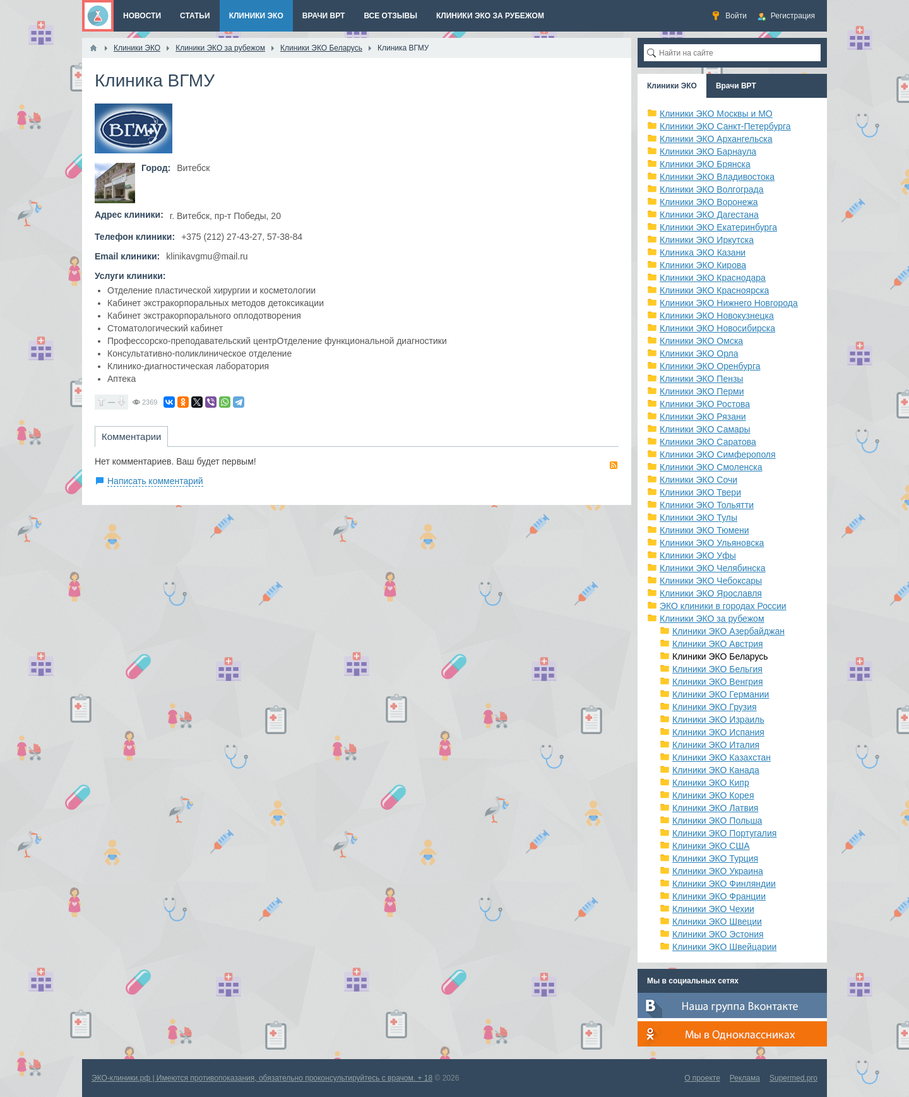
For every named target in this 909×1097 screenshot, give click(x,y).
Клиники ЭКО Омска (701, 341)
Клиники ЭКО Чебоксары (711, 581)
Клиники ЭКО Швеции (717, 921)
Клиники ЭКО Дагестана (709, 215)
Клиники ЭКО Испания (718, 732)
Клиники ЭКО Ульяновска (712, 543)
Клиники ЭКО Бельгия (717, 669)
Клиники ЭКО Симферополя (718, 454)
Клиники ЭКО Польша (717, 820)
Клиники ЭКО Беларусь (720, 656)
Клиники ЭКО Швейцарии (724, 947)
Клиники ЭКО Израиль (718, 720)
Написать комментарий (155, 481)
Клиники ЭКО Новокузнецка (717, 316)
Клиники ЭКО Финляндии (724, 884)
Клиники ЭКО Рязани (703, 417)
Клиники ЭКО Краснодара (713, 278)
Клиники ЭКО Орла (699, 353)
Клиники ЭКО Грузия (714, 707)
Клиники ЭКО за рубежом (712, 619)
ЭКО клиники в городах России (723, 606)
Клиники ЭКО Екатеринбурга (718, 227)
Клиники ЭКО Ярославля (711, 593)
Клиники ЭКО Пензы (701, 379)
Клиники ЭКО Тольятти (707, 505)
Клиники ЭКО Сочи (698, 480)
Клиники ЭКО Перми (702, 391)
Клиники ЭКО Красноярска (714, 290)
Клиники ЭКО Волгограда (712, 189)
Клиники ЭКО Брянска (705, 164)
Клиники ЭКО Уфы (698, 555)
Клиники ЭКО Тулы (698, 518)
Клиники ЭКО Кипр (710, 783)
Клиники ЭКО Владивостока (717, 177)
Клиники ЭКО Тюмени (704, 530)
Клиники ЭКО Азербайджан (728, 631)
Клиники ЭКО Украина (717, 871)
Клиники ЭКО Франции (719, 896)
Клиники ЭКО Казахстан (721, 757)
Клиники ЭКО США (711, 846)
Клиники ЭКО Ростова (705, 404)
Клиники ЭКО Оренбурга (710, 366)
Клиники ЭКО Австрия (717, 644)
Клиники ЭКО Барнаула (708, 151)
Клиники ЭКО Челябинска (713, 568)
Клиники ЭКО (672, 85)
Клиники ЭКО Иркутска (707, 240)
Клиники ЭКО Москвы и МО (716, 114)
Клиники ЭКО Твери (700, 492)
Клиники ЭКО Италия (715, 745)
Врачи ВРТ (736, 85)
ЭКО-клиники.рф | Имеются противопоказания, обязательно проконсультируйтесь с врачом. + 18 (262, 1078)
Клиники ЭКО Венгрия (717, 682)
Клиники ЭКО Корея (713, 795)
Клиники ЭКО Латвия (715, 808)
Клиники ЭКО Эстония (718, 934)
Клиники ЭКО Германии (720, 694)
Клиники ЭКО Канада (715, 770)
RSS (614, 465)
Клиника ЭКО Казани (703, 252)
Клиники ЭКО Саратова (708, 442)
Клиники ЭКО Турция (715, 858)
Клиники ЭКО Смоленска (711, 467)
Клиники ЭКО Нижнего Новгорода (729, 303)
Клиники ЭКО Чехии (713, 909)
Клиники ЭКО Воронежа (709, 202)
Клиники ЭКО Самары (705, 429)
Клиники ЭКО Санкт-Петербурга (725, 126)
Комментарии (131, 436)
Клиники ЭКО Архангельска (716, 139)
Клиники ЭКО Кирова (703, 265)
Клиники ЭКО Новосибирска (717, 328)
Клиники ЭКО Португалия (724, 833)
